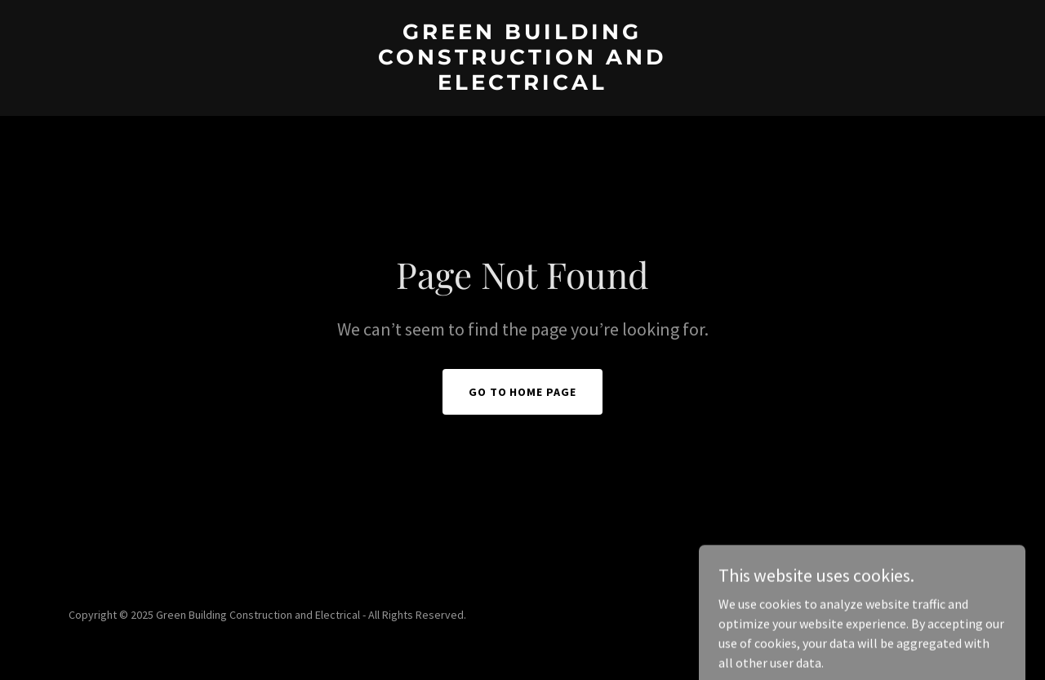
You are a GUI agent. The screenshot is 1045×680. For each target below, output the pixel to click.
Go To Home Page (523, 391)
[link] (523, 85)
